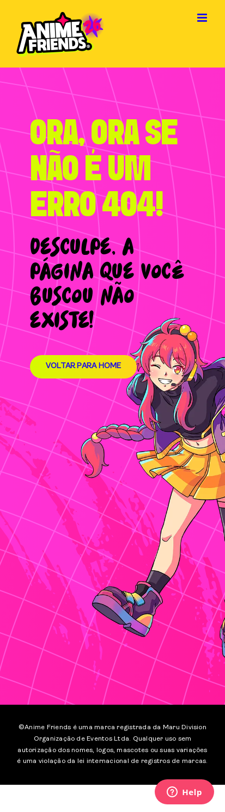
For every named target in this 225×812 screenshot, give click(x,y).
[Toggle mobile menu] (203, 17)
